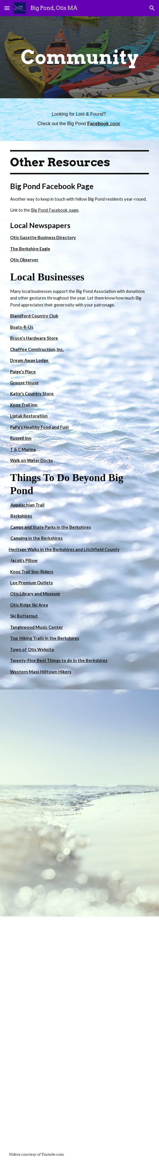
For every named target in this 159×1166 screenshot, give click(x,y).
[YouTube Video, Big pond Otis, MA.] (79, 973)
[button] (7, 8)
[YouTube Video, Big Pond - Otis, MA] (79, 859)
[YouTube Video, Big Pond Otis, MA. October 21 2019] (79, 1086)
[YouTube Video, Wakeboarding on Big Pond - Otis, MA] (79, 746)
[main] (79, 57)
